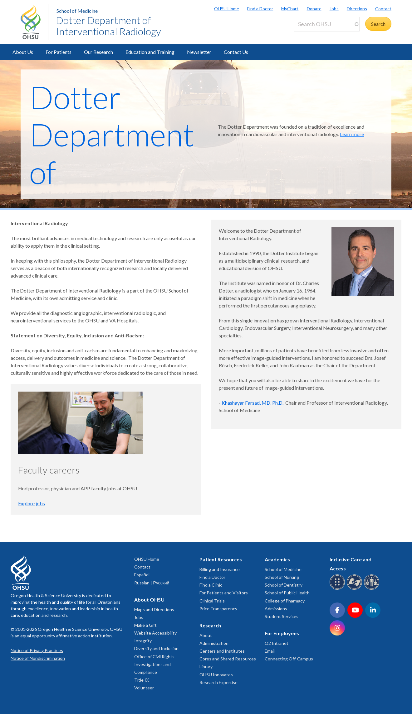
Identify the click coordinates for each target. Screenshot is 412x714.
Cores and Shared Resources (227, 658)
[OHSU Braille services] (338, 588)
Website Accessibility (155, 632)
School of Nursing (282, 577)
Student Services (281, 616)
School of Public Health (287, 592)
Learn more (352, 134)
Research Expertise (218, 682)
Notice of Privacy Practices (37, 650)
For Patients (58, 52)
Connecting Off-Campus (289, 658)
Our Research (98, 52)
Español (142, 574)
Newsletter (199, 52)
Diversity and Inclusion (156, 648)
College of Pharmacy (285, 600)
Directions (357, 8)
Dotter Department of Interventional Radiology (108, 25)
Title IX (141, 680)
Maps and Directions (154, 609)
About (205, 635)
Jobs (334, 8)
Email (270, 651)
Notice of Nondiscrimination (38, 658)
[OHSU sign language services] (355, 588)
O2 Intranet (276, 643)
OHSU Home (226, 8)
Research (210, 625)
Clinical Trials (212, 600)
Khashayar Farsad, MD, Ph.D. (252, 403)
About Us (22, 52)
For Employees (282, 633)
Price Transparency (218, 608)
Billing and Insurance (219, 569)
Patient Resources (220, 559)
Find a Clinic (210, 585)
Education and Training (149, 52)
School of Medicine (77, 11)
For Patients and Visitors (223, 592)
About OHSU (149, 599)
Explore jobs (31, 503)
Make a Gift (145, 625)
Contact (383, 8)
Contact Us (236, 52)
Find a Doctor (260, 8)
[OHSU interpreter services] (372, 588)
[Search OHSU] (327, 24)
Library (206, 666)
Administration (213, 643)
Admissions (276, 608)
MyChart (289, 8)
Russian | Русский (151, 582)
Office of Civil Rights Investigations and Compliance (154, 664)
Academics (277, 559)
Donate (314, 8)
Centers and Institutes (222, 651)
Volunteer (144, 687)
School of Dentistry (283, 585)
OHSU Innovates (216, 674)
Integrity (143, 640)
